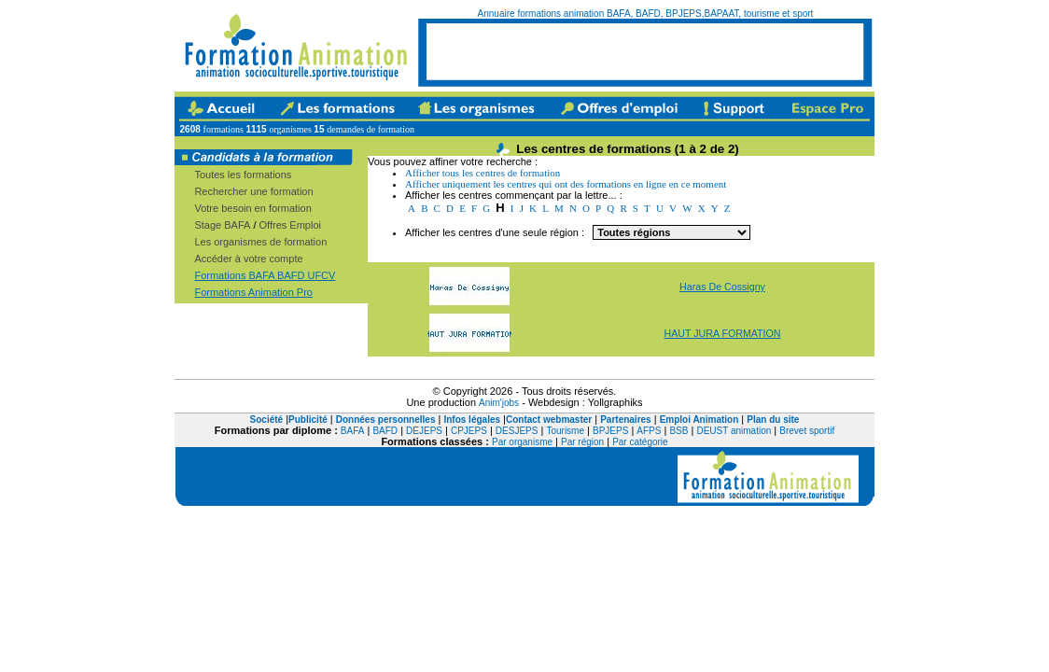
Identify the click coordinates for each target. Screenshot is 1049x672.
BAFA (353, 431)
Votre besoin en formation (252, 208)
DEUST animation (733, 431)
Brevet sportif (806, 431)
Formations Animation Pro (253, 292)
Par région (582, 442)
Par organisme (522, 442)
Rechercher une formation (253, 191)
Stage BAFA (222, 225)
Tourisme (565, 431)
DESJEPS (517, 431)
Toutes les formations (242, 174)
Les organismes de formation (260, 241)
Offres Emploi (290, 225)
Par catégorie (639, 442)
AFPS (648, 431)
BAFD (385, 431)
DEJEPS (424, 431)
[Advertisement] (645, 51)
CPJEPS (469, 431)
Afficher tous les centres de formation (482, 172)
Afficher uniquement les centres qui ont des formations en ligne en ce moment (565, 183)
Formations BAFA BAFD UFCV (264, 275)
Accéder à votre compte (248, 258)
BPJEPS (610, 431)
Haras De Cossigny (722, 286)
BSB (678, 431)
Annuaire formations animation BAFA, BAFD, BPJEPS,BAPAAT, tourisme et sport (646, 13)
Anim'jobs (499, 403)
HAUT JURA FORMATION (722, 333)
